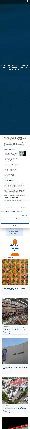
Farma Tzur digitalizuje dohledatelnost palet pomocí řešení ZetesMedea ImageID (14, 289)
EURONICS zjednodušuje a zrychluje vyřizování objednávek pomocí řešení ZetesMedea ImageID (14, 407)
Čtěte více (6, 293)
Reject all (15, 225)
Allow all (15, 218)
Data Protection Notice (11, 211)
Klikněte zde (14, 254)
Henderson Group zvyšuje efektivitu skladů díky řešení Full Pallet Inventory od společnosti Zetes (14, 328)
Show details (24, 215)
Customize (15, 222)
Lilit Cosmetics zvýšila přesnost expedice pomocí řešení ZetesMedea (15, 368)
